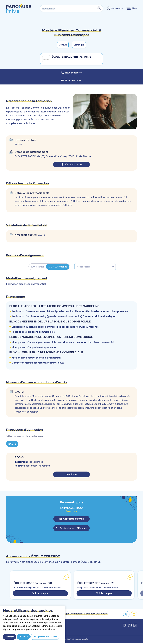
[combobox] (95, 266)
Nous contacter (71, 80)
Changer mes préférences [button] (45, 637)
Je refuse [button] (23, 637)
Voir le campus (40, 593)
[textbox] (95, 266)
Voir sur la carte (71, 164)
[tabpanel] (71, 441)
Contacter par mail (71, 518)
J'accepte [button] (9, 637)
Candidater (71, 474)
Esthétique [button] (79, 44)
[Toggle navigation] (132, 8)
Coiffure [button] (63, 44)
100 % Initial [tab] (37, 266)
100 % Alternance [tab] (57, 266)
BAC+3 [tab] (12, 443)
